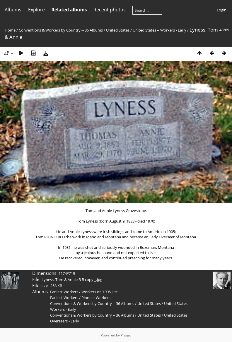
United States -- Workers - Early (159, 30)
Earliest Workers (64, 291)
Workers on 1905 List (99, 291)
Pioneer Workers (95, 297)
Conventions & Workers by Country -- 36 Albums (61, 30)
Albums (13, 9)
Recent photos (109, 9)
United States (118, 30)
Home (10, 30)
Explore (36, 9)
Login (221, 10)
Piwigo (126, 335)
